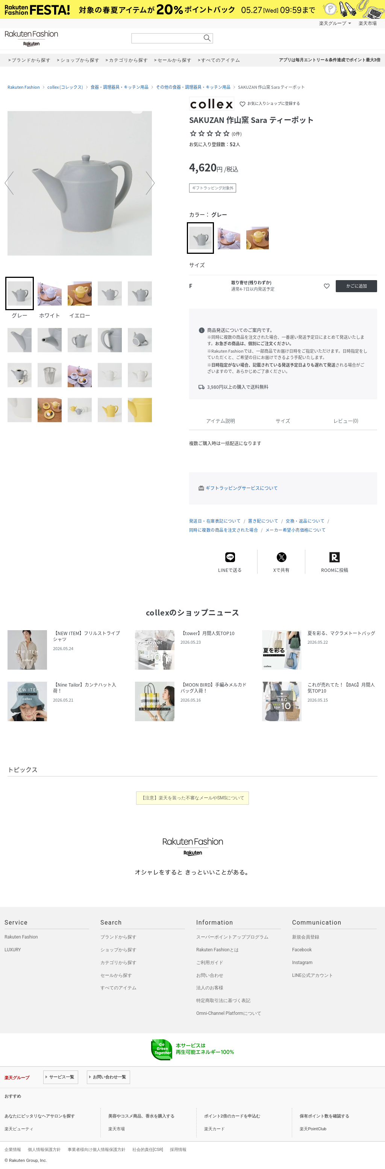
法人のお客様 (209, 987)
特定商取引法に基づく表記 (223, 1000)
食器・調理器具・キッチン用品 (120, 87)
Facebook (302, 949)
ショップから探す (118, 949)
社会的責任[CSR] (147, 1149)
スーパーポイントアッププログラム (232, 937)
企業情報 (13, 1149)
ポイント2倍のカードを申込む (232, 1116)
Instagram (302, 962)
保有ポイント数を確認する (324, 1116)
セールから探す (116, 975)
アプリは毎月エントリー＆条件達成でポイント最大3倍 (329, 60)
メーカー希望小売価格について (295, 530)
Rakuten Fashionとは (217, 949)
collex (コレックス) (65, 87)
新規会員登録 (305, 937)
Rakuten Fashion (63, 38)
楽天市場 (368, 23)
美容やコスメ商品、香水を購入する (141, 1116)
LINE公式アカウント (312, 975)
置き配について (263, 521)
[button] (9, 183)
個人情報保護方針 (44, 1149)
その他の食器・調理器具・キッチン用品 (193, 87)
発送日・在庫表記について (215, 521)
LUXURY (13, 949)
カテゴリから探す (118, 962)
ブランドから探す (118, 937)
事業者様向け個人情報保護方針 (97, 1149)
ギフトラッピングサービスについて (242, 488)
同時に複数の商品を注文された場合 (223, 530)
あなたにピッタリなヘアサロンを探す (40, 1116)
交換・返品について (305, 521)
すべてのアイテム (118, 987)
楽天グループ (332, 23)
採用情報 (178, 1149)
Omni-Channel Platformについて (228, 1013)
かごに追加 (356, 286)
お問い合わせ (209, 975)
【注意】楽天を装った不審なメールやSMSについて (193, 798)
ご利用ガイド (209, 962)
